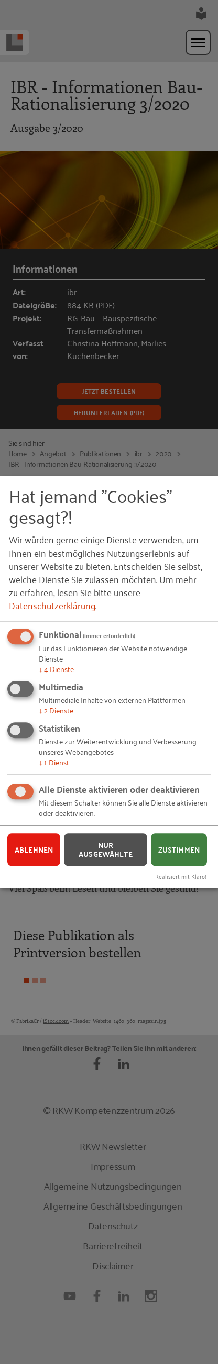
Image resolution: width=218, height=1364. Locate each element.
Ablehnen (34, 849)
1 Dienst (54, 761)
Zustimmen (179, 849)
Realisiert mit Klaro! (180, 875)
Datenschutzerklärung (52, 605)
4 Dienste (56, 669)
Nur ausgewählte (106, 849)
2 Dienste (56, 710)
